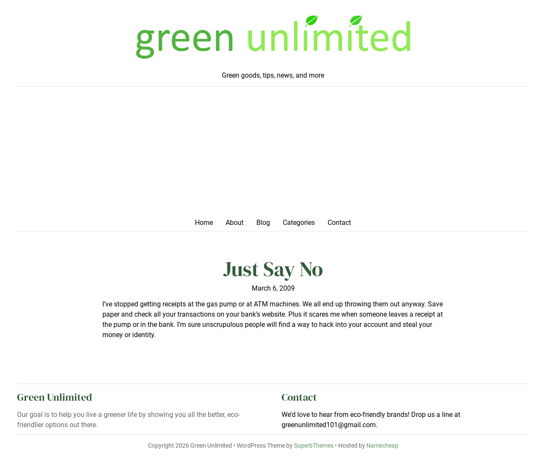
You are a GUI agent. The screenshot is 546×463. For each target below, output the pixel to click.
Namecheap (382, 445)
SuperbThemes (314, 445)
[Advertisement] (273, 155)
